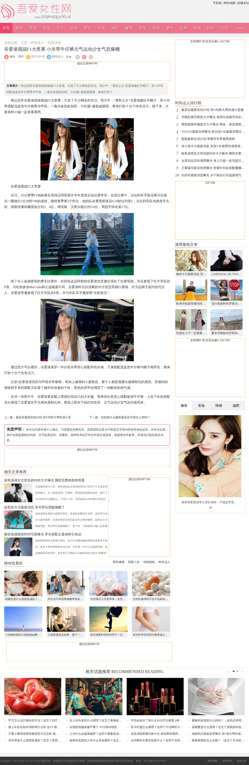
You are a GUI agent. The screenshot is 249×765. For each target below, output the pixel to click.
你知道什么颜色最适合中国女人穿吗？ (125, 417)
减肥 (115, 28)
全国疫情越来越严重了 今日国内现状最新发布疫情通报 (105, 727)
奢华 (170, 28)
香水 (88, 28)
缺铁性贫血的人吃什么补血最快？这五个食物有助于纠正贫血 (109, 740)
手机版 (217, 3)
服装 (184, 405)
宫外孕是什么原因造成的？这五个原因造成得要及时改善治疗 (47, 740)
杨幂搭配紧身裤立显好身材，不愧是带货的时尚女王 (215, 502)
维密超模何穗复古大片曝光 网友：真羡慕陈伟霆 (214, 124)
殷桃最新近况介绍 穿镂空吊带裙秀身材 (208, 139)
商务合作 (242, 760)
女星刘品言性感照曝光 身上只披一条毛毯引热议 (214, 160)
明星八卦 (134, 562)
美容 (33, 28)
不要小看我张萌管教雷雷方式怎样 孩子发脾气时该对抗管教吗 (48, 733)
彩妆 (101, 28)
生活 (224, 28)
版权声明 (227, 760)
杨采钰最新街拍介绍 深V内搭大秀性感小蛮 (43, 417)
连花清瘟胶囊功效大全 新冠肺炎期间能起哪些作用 (163, 733)
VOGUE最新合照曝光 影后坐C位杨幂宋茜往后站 (214, 131)
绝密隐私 (149, 562)
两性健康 (118, 562)
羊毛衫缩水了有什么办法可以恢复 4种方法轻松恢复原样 (167, 720)
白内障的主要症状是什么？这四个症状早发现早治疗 (164, 740)
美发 (46, 28)
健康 (129, 28)
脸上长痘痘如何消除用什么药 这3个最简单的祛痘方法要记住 (47, 727)
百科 (183, 28)
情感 (197, 28)
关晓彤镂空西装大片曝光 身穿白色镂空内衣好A (214, 117)
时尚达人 (37, 42)
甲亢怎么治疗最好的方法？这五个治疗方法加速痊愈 (41, 720)
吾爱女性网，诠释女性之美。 (49, 5)
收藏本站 (243, 3)
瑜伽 (74, 28)
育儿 (60, 28)
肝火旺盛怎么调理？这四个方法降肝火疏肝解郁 (161, 727)
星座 (142, 28)
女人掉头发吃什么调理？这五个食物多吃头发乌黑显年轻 (106, 720)
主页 (24, 42)
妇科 (211, 28)
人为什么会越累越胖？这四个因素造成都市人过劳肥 (103, 733)
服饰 (19, 28)
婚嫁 (156, 28)
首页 (6, 28)
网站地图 (229, 3)
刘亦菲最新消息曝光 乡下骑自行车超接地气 (211, 175)
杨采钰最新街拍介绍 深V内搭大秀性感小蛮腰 (212, 109)
